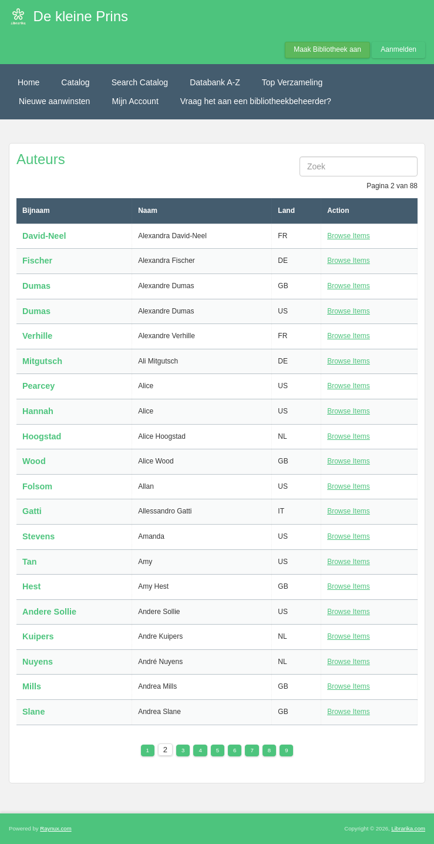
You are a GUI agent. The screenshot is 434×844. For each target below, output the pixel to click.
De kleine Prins (80, 16)
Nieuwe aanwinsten (54, 101)
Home (28, 82)
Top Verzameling (292, 82)
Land (286, 210)
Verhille (37, 336)
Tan (29, 561)
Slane (33, 711)
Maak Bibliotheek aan (327, 49)
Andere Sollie (49, 611)
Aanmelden (398, 49)
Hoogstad (41, 436)
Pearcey (38, 386)
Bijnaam (36, 210)
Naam (147, 210)
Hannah (37, 411)
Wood (34, 461)
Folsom (37, 486)
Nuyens (37, 661)
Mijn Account (135, 101)
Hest (31, 586)
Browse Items (348, 236)
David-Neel (44, 236)
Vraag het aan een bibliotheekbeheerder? (255, 101)
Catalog (75, 82)
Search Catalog (140, 82)
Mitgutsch (42, 361)
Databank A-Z (215, 82)
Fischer (37, 260)
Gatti (32, 511)
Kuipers (38, 636)
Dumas (37, 286)
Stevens (38, 536)
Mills (31, 686)
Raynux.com (55, 828)
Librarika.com (408, 828)
